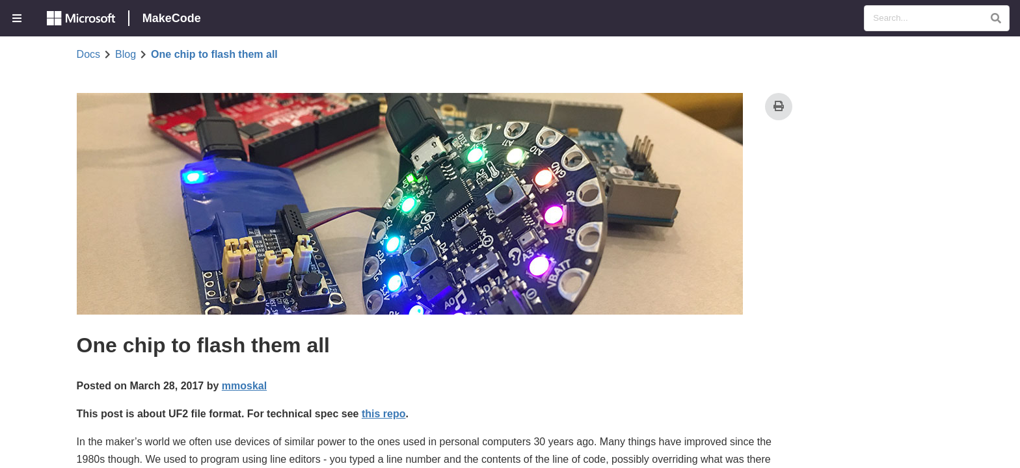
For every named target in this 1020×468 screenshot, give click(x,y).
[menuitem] (18, 18)
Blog (125, 54)
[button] (996, 18)
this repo (384, 413)
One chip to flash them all (214, 54)
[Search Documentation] (937, 18)
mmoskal (244, 385)
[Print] (778, 106)
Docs (88, 54)
